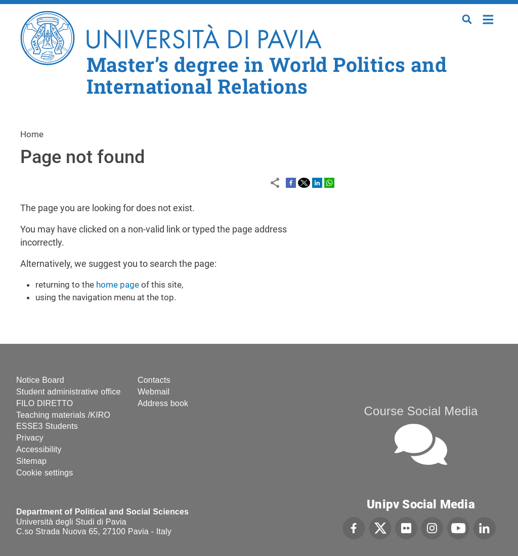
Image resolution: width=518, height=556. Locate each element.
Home (488, 18)
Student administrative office (68, 391)
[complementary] (408, 480)
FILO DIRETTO (44, 403)
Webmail (153, 391)
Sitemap (31, 461)
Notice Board (40, 380)
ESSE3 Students (47, 426)
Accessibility (39, 449)
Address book (163, 403)
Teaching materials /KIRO (63, 415)
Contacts (154, 380)
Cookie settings (44, 472)
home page (117, 285)
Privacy (30, 437)
